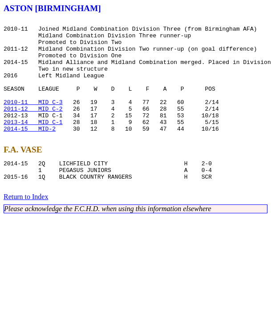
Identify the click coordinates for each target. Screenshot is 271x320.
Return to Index (26, 226)
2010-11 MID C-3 (33, 119)
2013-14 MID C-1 (33, 143)
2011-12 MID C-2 (33, 127)
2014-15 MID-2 (30, 151)
